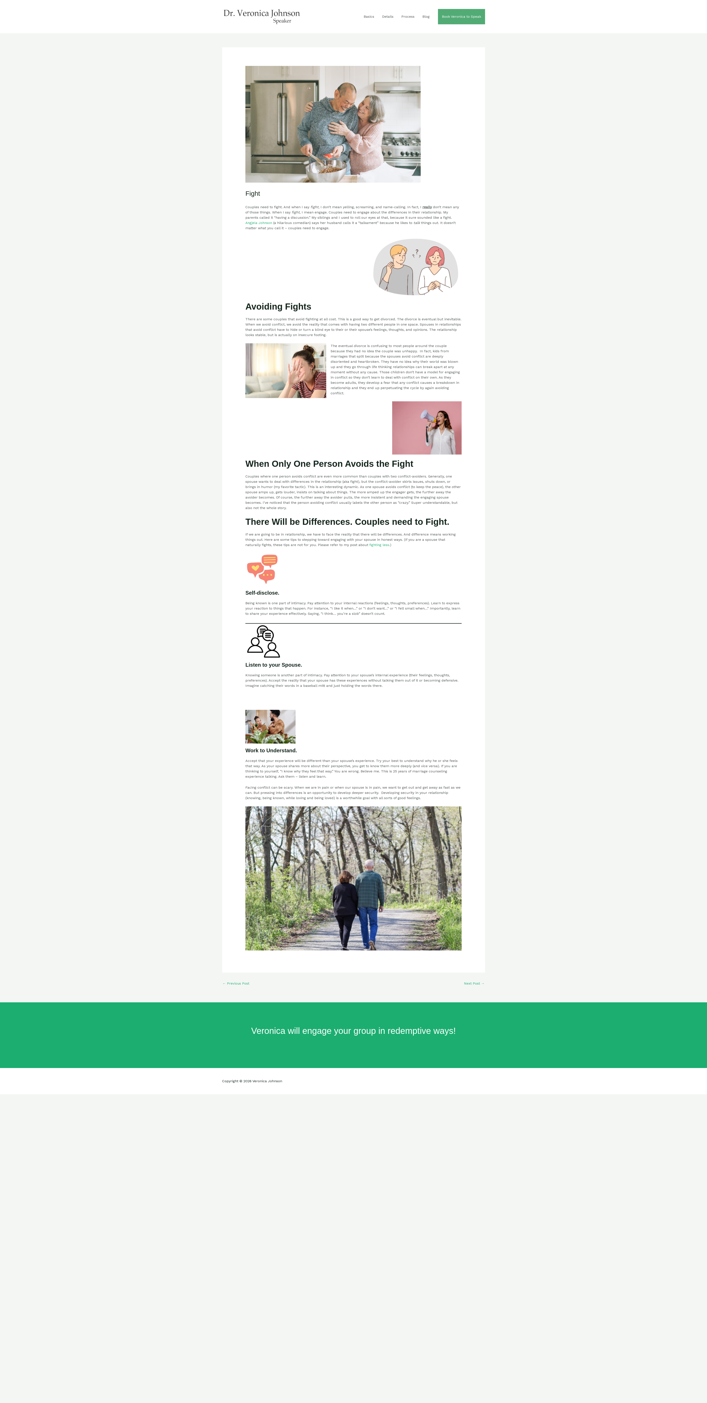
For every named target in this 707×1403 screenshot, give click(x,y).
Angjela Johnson (259, 223)
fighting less (379, 545)
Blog (427, 16)
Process (410, 16)
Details (391, 16)
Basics (373, 16)
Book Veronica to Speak (462, 16)
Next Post (474, 984)
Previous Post (236, 984)
